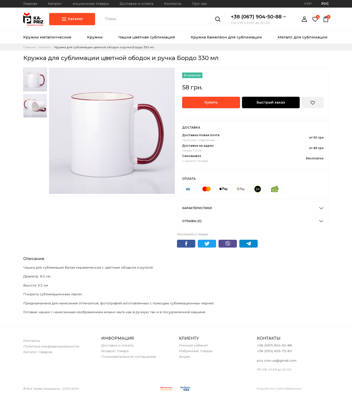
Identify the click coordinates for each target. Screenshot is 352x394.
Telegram (248, 244)
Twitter (207, 244)
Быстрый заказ (271, 102)
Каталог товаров (37, 352)
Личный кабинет (193, 345)
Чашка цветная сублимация (146, 37)
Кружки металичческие (47, 37)
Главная (30, 3)
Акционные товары (91, 3)
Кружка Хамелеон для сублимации (226, 37)
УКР (308, 3)
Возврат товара (115, 351)
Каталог (55, 3)
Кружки (95, 37)
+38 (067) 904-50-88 (258, 17)
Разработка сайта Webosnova (279, 388)
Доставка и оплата (136, 3)
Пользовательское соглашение (128, 356)
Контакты (172, 3)
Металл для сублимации (303, 37)
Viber (228, 244)
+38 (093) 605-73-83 (274, 351)
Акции (184, 356)
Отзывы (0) (192, 221)
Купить (211, 102)
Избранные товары (195, 351)
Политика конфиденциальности (51, 346)
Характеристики (197, 208)
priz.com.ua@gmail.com (277, 360)
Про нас (199, 3)
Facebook (186, 244)
